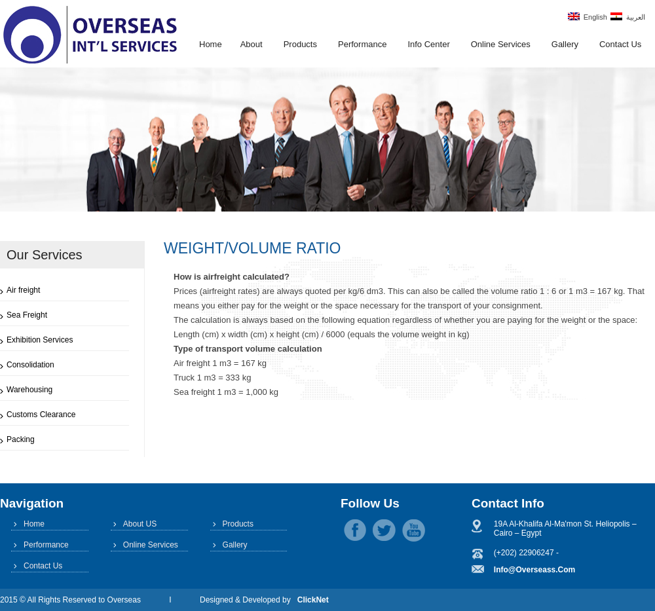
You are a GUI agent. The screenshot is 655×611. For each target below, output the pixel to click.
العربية (627, 16)
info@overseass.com (534, 569)
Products (300, 44)
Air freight (23, 290)
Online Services (501, 44)
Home (210, 44)
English (587, 16)
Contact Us (620, 44)
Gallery (565, 44)
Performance (362, 44)
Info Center (428, 44)
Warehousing (29, 389)
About (251, 44)
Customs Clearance (41, 414)
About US (140, 523)
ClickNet (313, 599)
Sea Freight (27, 315)
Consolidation (30, 364)
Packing (21, 439)
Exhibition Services (40, 339)
